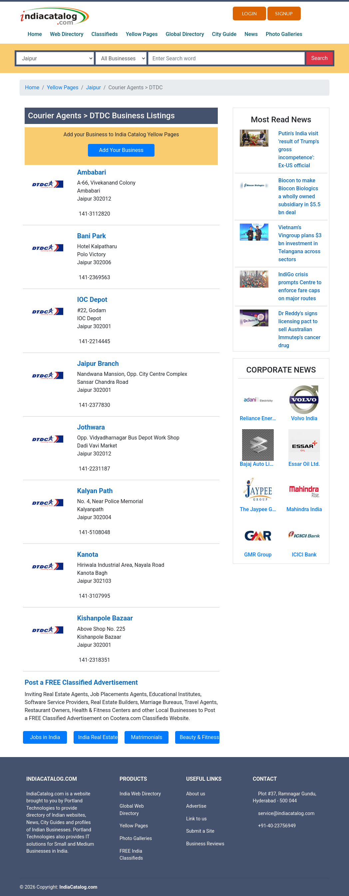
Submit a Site (200, 831)
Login (249, 13)
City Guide (224, 34)
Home (35, 34)
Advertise (196, 806)
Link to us (196, 819)
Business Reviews (205, 844)
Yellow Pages (142, 34)
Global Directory (185, 34)
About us (195, 794)
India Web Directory (140, 794)
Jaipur (93, 87)
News (251, 34)
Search (319, 58)
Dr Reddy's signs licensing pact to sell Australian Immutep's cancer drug (299, 329)
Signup (284, 13)
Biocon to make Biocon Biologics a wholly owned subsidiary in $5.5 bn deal (299, 196)
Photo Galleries (284, 34)
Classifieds (105, 34)
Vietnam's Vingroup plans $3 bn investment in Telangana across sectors (300, 243)
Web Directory (67, 34)
